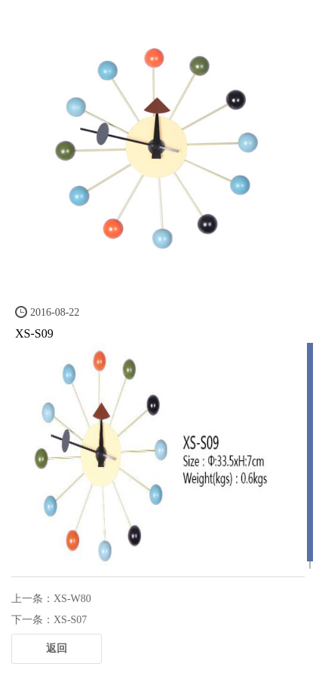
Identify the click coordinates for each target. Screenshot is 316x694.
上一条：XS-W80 (51, 598)
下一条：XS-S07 (49, 619)
